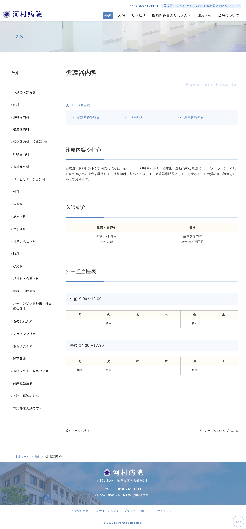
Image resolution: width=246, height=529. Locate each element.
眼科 (16, 253)
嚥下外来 (19, 358)
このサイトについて (106, 510)
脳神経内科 (21, 117)
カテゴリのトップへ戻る (221, 430)
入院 (121, 15)
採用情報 (204, 15)
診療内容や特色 (88, 117)
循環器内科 (21, 129)
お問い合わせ (80, 510)
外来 (108, 15)
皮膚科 (18, 204)
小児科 (18, 266)
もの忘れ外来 (23, 321)
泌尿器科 (19, 216)
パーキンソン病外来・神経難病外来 (32, 306)
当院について (228, 15)
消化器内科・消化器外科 (31, 142)
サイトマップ (165, 510)
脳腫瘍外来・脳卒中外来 (31, 371)
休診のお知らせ (24, 92)
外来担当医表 (194, 117)
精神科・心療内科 (26, 278)
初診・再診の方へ (26, 396)
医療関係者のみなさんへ (171, 15)
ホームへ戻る (80, 430)
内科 (16, 104)
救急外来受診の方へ (27, 408)
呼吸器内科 (21, 154)
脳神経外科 (21, 166)
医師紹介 (137, 117)
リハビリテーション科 (29, 179)
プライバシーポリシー (138, 510)
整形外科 (19, 229)
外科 (16, 191)
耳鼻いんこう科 (24, 241)
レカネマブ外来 (24, 333)
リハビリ (139, 15)
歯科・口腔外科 (24, 291)
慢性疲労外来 (23, 346)
